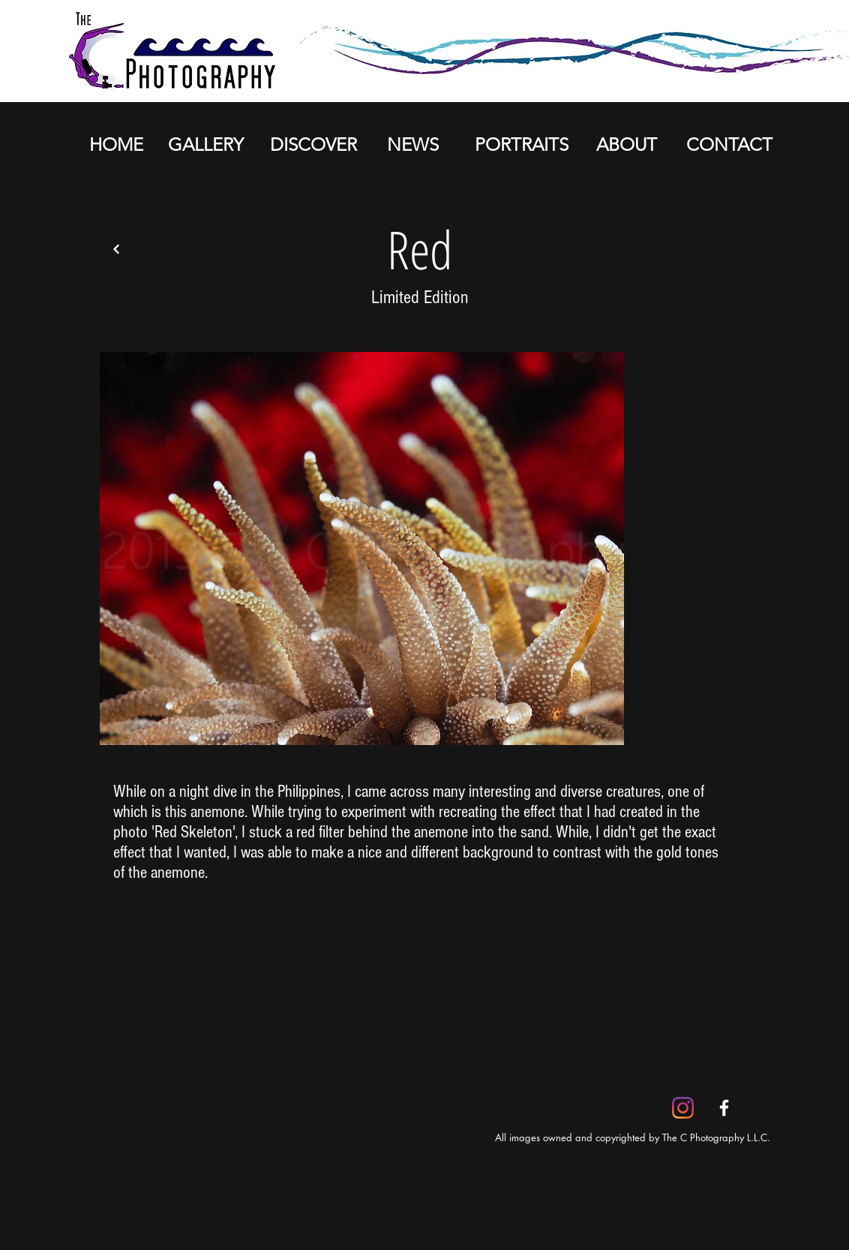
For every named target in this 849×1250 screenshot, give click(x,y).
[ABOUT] (626, 145)
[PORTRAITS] (521, 145)
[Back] (116, 249)
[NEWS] (412, 145)
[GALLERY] (206, 145)
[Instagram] (683, 1108)
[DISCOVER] (313, 145)
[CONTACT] (729, 145)
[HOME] (116, 145)
